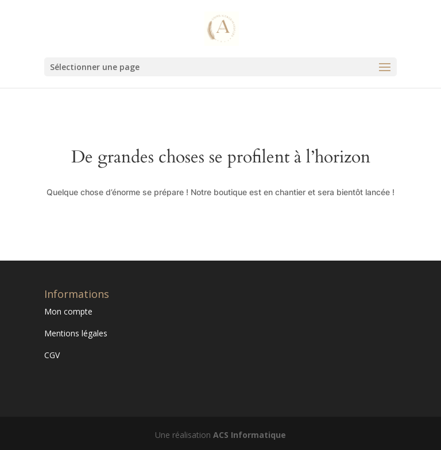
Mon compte (68, 311)
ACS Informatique (249, 434)
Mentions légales (75, 333)
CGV (52, 355)
